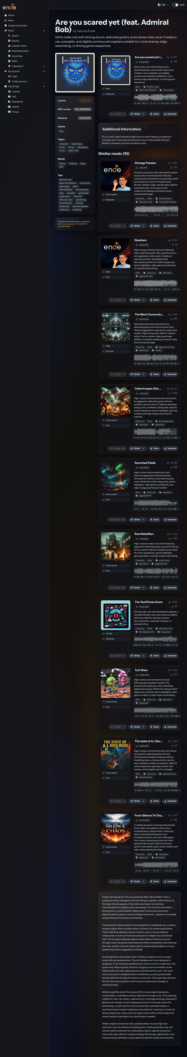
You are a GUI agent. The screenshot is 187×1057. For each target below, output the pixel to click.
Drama (71, 147)
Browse (13, 41)
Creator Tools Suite (15, 25)
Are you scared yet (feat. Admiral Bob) (159, 57)
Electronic (140, 347)
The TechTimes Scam (149, 602)
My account (12, 71)
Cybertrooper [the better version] (157, 388)
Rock (61, 131)
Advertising (82, 147)
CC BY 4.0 (85, 100)
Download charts (18, 51)
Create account (17, 81)
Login (12, 76)
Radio (13, 61)
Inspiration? (15, 66)
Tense (82, 163)
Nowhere (141, 240)
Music (9, 30)
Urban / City (73, 151)
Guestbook (15, 101)
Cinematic (63, 144)
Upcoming (15, 56)
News (9, 20)
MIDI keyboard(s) (68, 224)
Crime (62, 151)
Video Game (77, 144)
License (14, 91)
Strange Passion (145, 163)
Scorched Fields (145, 463)
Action (62, 147)
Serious (62, 163)
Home (9, 15)
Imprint (13, 106)
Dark (61, 167)
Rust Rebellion (144, 534)
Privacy (13, 112)
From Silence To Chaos (150, 815)
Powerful (73, 163)
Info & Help (11, 86)
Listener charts (17, 46)
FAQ (12, 96)
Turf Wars (141, 670)
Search (13, 35)
